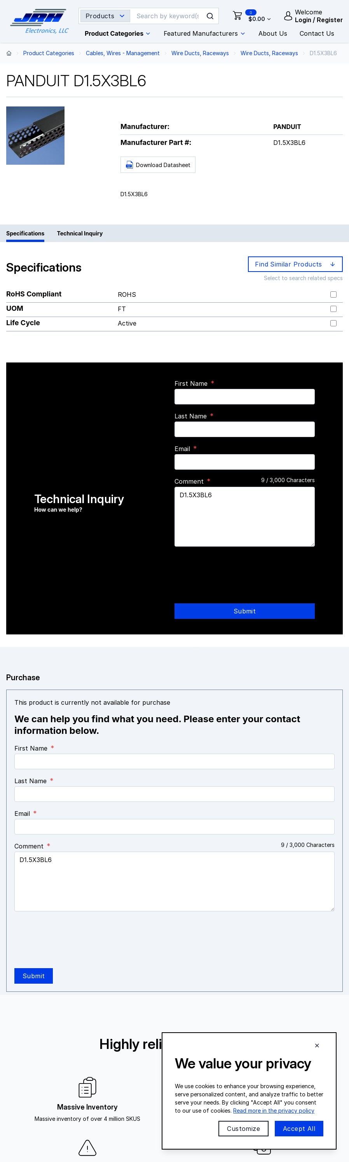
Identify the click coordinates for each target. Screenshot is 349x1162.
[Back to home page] (9, 53)
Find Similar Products (296, 264)
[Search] (168, 16)
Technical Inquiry (80, 233)
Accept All (299, 1128)
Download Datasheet (158, 165)
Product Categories (48, 53)
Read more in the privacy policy (273, 1110)
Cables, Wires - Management (123, 53)
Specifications (25, 233)
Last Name (190, 416)
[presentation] (233, 568)
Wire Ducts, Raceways (200, 53)
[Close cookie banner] (317, 1045)
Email (182, 449)
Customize (243, 1128)
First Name (191, 383)
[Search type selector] (105, 16)
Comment (189, 481)
